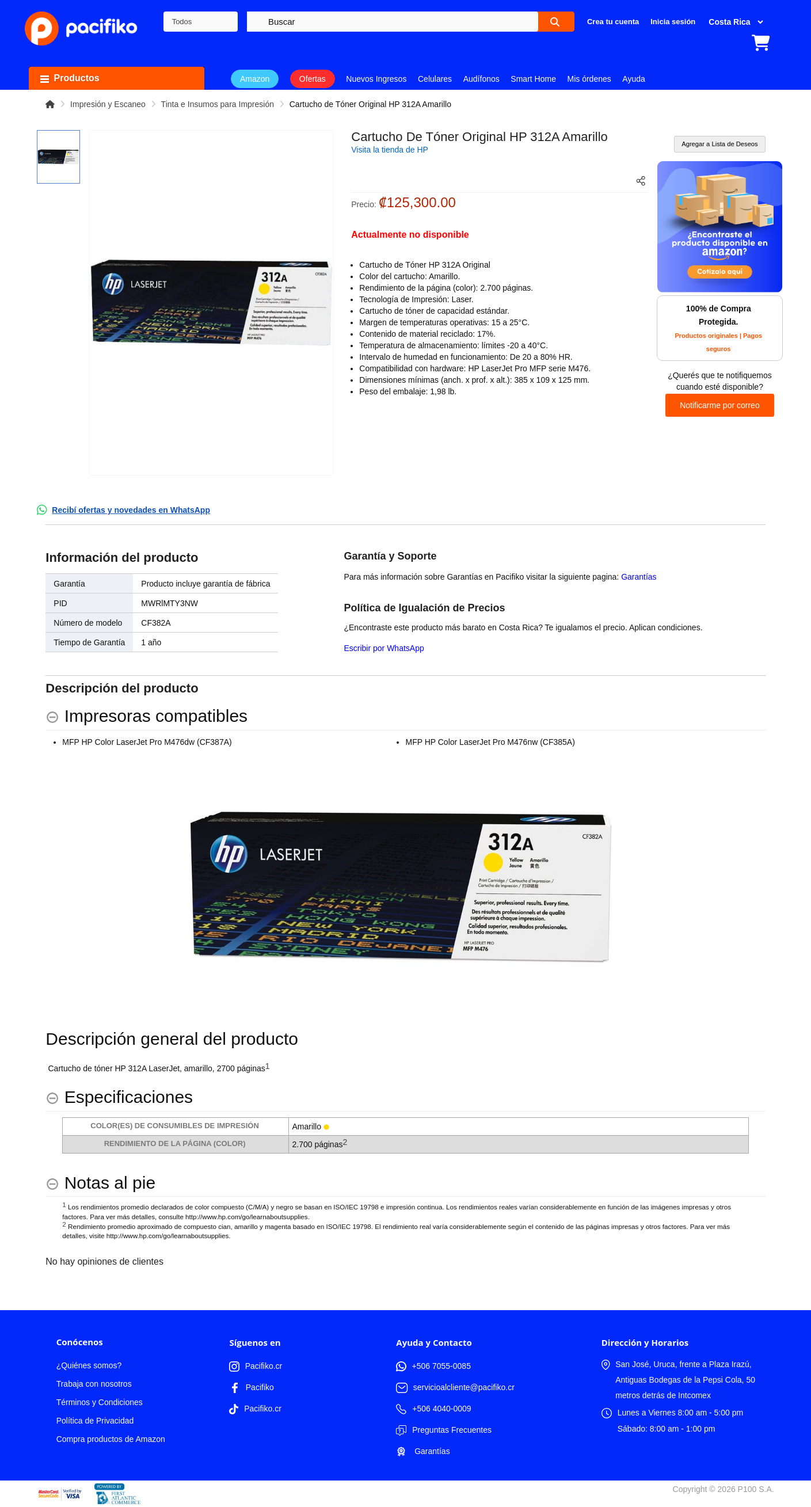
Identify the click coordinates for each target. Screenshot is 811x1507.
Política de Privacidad (95, 1420)
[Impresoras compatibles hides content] (146, 716)
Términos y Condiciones (99, 1402)
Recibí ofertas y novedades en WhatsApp (131, 510)
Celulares (435, 78)
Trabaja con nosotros (94, 1383)
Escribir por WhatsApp (384, 648)
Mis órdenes (589, 78)
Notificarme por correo (720, 405)
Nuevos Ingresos (376, 78)
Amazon (254, 78)
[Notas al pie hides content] (100, 1183)
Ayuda (633, 78)
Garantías (638, 576)
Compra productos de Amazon (110, 1439)
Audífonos (481, 78)
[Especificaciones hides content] (119, 1097)
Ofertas (312, 78)
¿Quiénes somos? (89, 1365)
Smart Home (533, 78)
